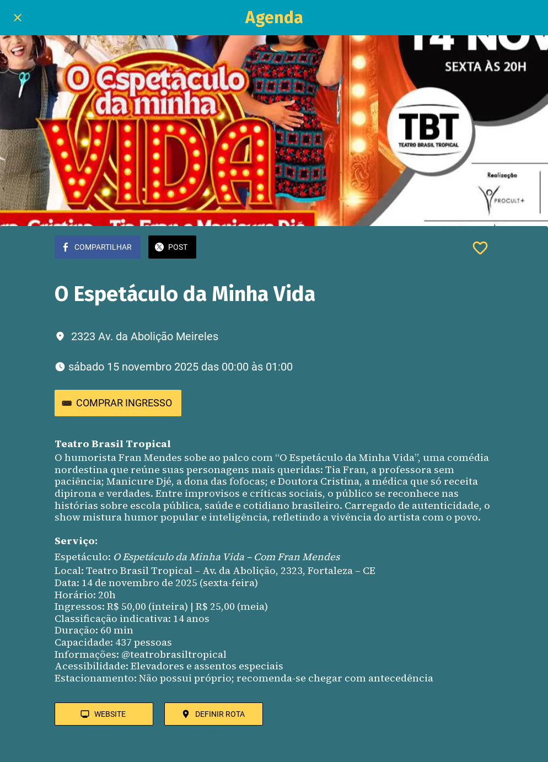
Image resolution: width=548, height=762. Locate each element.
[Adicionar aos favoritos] (480, 248)
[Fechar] (17, 17)
